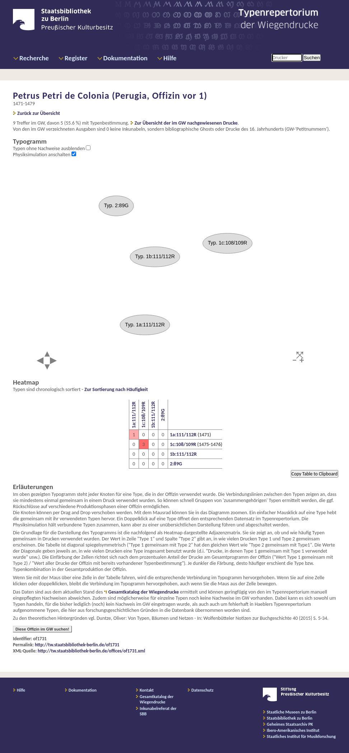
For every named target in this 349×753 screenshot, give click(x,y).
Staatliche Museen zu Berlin (291, 712)
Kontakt (147, 690)
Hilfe (170, 58)
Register (76, 58)
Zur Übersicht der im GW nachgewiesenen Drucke (186, 123)
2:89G (163, 415)
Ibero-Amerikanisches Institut (293, 730)
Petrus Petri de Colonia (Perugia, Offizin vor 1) (110, 95)
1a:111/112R (134, 414)
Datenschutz (202, 690)
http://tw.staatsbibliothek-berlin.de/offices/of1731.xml (91, 651)
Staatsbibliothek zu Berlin (289, 718)
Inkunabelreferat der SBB (158, 711)
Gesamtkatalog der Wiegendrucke (143, 592)
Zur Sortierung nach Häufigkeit (116, 389)
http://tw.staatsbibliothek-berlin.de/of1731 (77, 644)
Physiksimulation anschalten (42, 155)
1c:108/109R (143, 415)
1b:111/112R (153, 414)
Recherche (34, 58)
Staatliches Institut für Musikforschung (301, 736)
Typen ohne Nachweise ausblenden (49, 148)
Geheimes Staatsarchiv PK (290, 724)
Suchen (312, 57)
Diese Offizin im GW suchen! (42, 629)
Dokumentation (125, 58)
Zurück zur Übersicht (38, 113)
